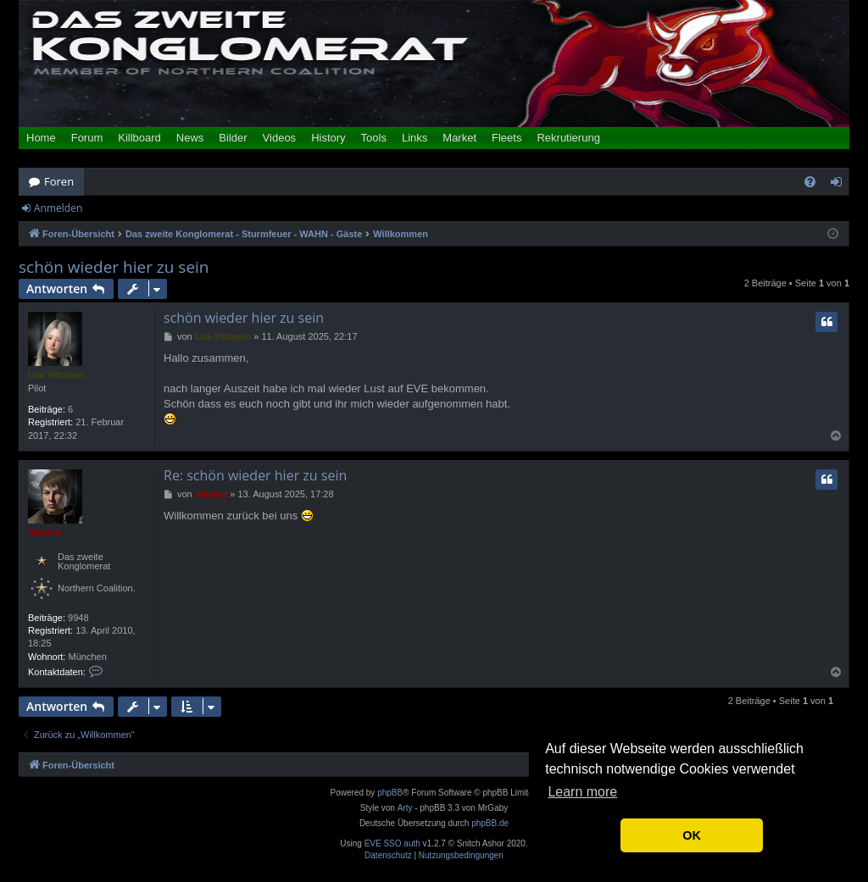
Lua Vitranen (56, 374)
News (190, 137)
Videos (280, 137)
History (328, 137)
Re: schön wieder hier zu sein (255, 475)
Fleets (506, 137)
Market (459, 137)
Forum (87, 137)
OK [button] (691, 835)
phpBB (390, 792)
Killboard (139, 137)
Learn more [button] (582, 792)
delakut (44, 532)
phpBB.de (490, 823)
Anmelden (58, 208)
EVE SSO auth (392, 844)
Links (414, 137)
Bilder (233, 137)
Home (41, 137)
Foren (59, 181)
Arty (405, 808)
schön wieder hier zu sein (114, 267)
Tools (374, 137)
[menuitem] (810, 182)
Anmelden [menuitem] (840, 185)
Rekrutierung (568, 137)
